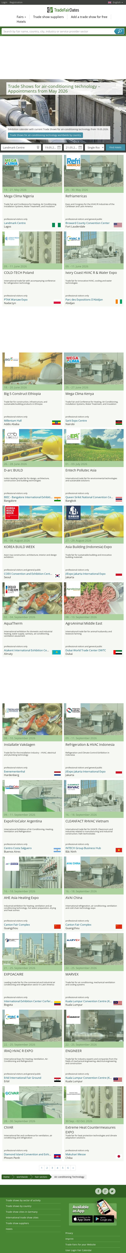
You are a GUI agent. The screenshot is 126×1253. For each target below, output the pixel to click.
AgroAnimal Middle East (83, 623)
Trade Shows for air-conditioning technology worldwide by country (45, 135)
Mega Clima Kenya (79, 393)
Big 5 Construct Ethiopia (22, 393)
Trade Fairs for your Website (80, 1244)
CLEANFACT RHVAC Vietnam (87, 821)
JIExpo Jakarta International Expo (85, 574)
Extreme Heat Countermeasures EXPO (90, 1129)
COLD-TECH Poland (19, 272)
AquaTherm (13, 623)
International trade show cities (22, 1217)
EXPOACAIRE (14, 974)
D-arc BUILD (13, 470)
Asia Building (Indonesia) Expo (88, 547)
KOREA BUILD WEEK (19, 547)
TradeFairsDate (63, 10)
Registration (16, 2)
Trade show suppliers (48, 17)
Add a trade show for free (89, 17)
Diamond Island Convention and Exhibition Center (34, 1154)
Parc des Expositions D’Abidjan (84, 299)
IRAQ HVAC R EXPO (18, 1051)
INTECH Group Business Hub (83, 848)
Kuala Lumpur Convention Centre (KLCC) (90, 1001)
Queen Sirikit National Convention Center (90, 497)
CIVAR (8, 1127)
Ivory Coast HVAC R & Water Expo (91, 272)
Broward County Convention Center (87, 223)
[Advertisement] (63, 55)
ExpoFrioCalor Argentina (23, 821)
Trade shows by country (18, 1206)
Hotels (21, 22)
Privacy (69, 1233)
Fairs (21, 17)
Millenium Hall (13, 420)
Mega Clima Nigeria (19, 196)
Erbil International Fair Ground (22, 1078)
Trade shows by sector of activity (23, 1200)
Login (4, 2)
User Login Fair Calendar (78, 1250)
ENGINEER (73, 1051)
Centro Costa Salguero (18, 848)
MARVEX (71, 974)
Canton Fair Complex (17, 924)
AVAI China (73, 897)
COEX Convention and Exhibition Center (28, 574)
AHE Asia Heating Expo (21, 897)
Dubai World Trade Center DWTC (85, 650)
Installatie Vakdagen (19, 744)
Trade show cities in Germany (21, 1211)
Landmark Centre (15, 223)
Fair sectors (41, 1176)
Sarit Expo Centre (76, 420)
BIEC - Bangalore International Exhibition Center (33, 497)
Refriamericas (76, 196)
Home (6, 1176)
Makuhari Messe (75, 1154)
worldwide (22, 1176)
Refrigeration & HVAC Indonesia (90, 744)
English (118, 2)
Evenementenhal (14, 771)
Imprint (69, 1238)
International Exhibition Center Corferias (29, 1001)
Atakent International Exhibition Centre (28, 650)
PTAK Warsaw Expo (15, 299)
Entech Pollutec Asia (80, 470)
